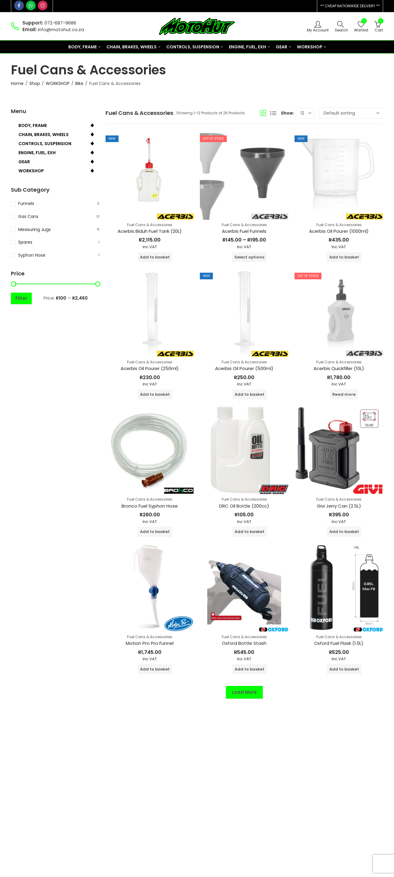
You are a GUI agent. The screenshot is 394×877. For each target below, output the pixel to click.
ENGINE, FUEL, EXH (58, 152)
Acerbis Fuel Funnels (244, 231)
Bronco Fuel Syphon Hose (150, 506)
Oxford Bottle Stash (244, 643)
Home (17, 83)
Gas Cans (28, 216)
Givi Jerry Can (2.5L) (339, 506)
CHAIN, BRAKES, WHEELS (58, 134)
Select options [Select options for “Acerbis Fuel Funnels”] (249, 257)
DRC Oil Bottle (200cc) (244, 506)
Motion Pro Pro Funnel (150, 643)
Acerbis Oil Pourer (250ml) (150, 368)
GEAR (58, 161)
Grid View (263, 113)
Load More (244, 692)
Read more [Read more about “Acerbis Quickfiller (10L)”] (344, 394)
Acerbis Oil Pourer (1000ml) (339, 231)
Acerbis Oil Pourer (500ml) (244, 368)
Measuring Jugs (34, 229)
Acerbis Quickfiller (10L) (339, 368)
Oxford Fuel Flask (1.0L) (338, 643)
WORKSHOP (58, 83)
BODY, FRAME (58, 125)
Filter (21, 298)
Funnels (26, 203)
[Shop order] (351, 113)
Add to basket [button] (155, 257)
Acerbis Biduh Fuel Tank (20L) (150, 231)
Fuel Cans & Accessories (149, 224)
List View (273, 113)
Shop (34, 83)
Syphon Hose (31, 255)
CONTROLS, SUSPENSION (58, 143)
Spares (25, 242)
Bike (79, 83)
